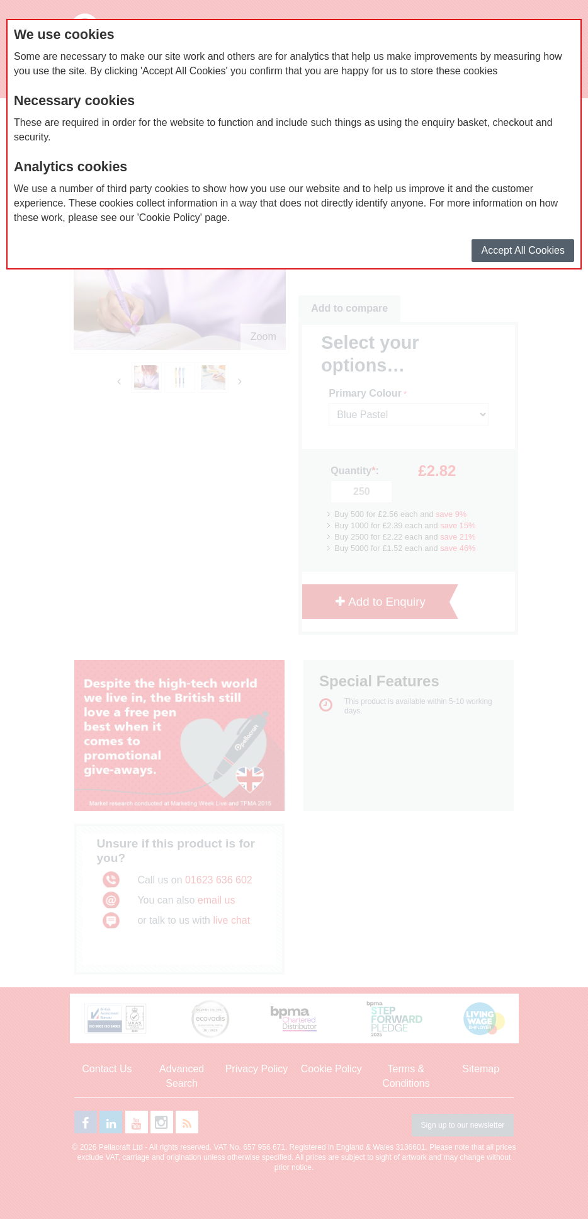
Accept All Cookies (523, 250)
